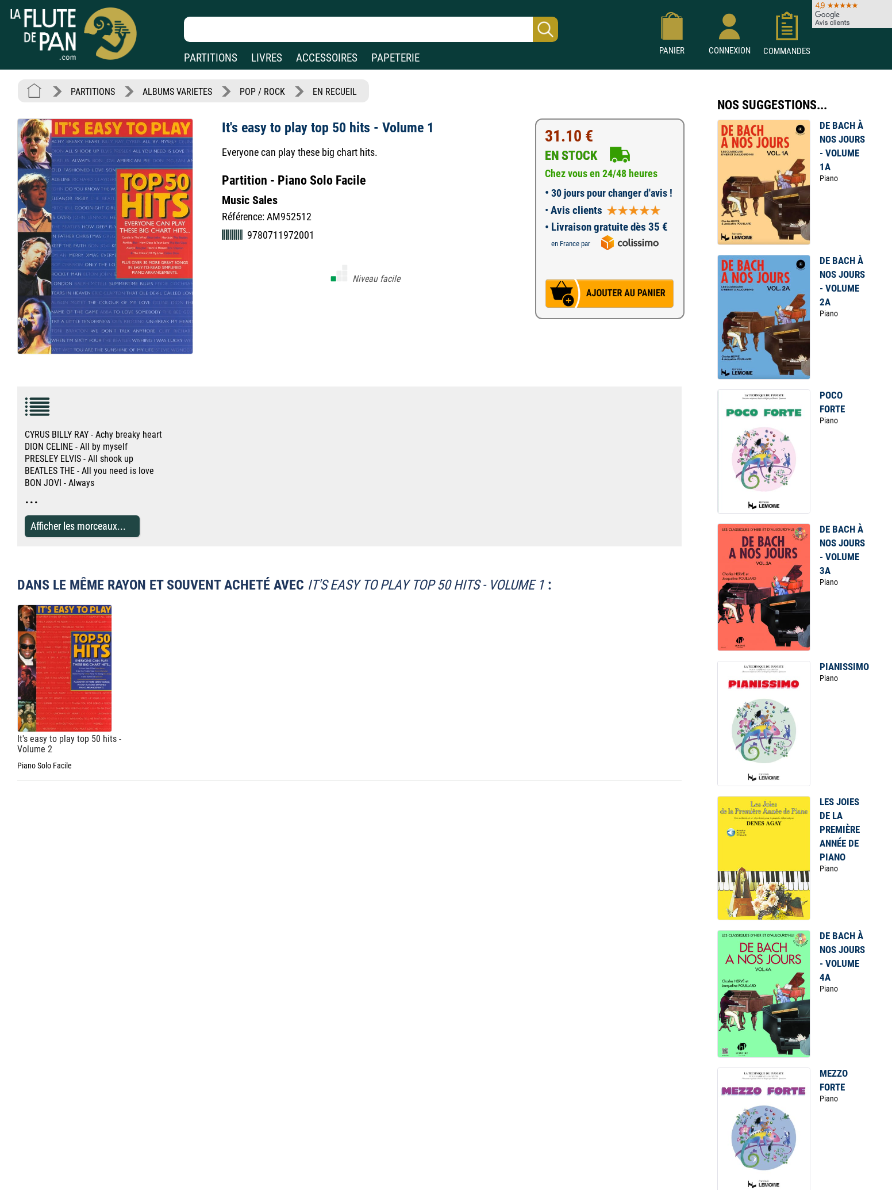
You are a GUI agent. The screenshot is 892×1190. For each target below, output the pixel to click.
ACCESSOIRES (326, 57)
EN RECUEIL (335, 91)
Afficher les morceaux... (78, 526)
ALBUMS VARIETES (177, 91)
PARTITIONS (210, 57)
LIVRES (266, 57)
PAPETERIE (395, 57)
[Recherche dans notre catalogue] (371, 29)
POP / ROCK (262, 91)
